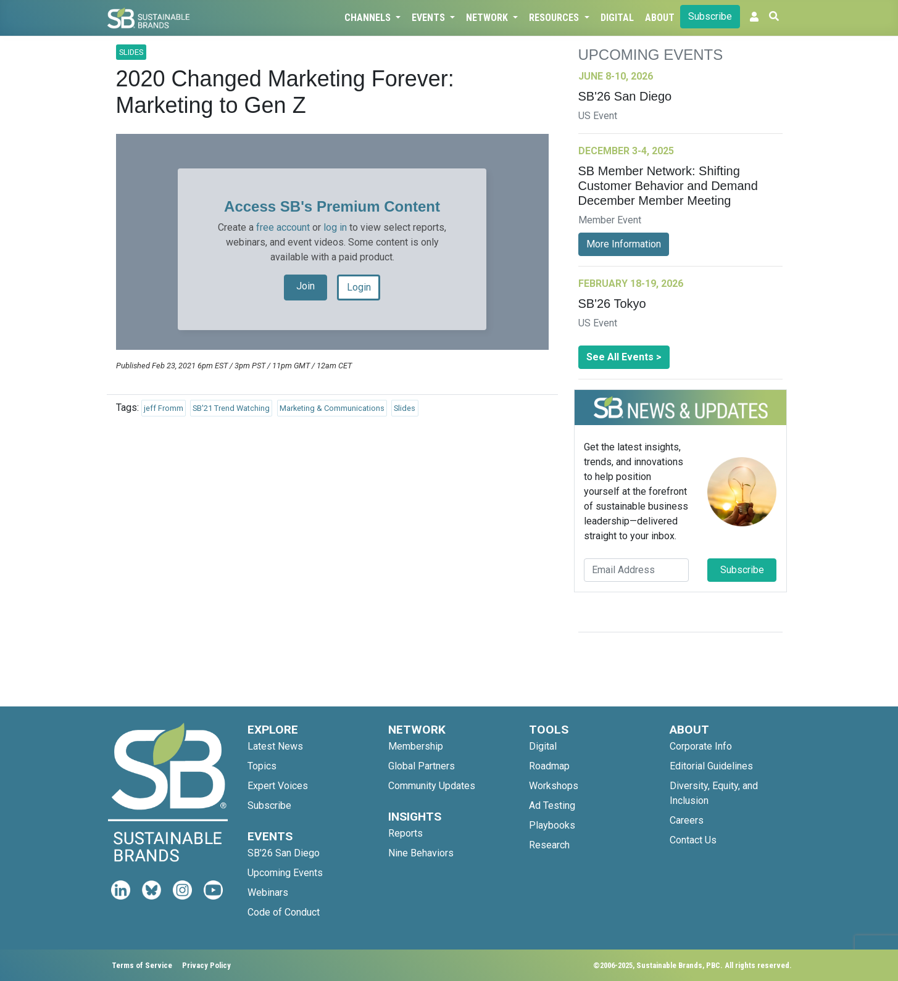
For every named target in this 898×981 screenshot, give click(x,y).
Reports (405, 833)
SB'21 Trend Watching (231, 408)
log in (335, 227)
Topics (261, 766)
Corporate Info (701, 746)
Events (429, 17)
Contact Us (693, 840)
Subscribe (710, 16)
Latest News (275, 746)
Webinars (267, 892)
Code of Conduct (283, 912)
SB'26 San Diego (283, 853)
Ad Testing (552, 805)
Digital (617, 17)
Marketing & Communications (332, 408)
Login (359, 287)
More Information (623, 244)
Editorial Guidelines (711, 766)
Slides (404, 408)
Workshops (553, 786)
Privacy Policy (206, 965)
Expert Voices (277, 786)
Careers (687, 820)
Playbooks (552, 825)
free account (283, 227)
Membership (415, 746)
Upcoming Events (285, 873)
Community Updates (431, 786)
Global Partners (421, 766)
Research (549, 845)
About (660, 17)
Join (305, 286)
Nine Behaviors (421, 853)
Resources (555, 17)
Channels (368, 17)
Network (488, 17)
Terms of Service (142, 965)
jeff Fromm (163, 408)
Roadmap (549, 766)
